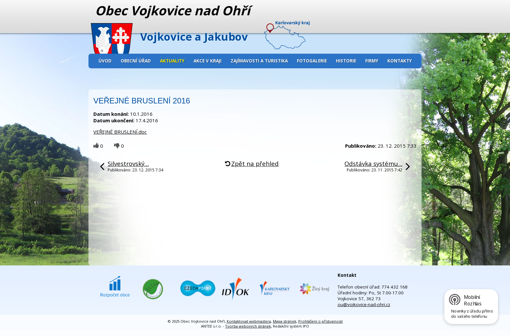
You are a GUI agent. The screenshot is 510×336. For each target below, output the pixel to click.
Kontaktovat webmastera (249, 321)
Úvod (105, 61)
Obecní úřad (136, 61)
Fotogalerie (312, 61)
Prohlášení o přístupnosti (320, 321)
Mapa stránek (284, 321)
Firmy (371, 61)
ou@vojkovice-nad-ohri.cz (364, 304)
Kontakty (399, 61)
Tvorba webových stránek (248, 326)
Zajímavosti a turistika (259, 61)
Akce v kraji (207, 61)
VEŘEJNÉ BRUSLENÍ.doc (120, 131)
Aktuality (172, 61)
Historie (346, 61)
